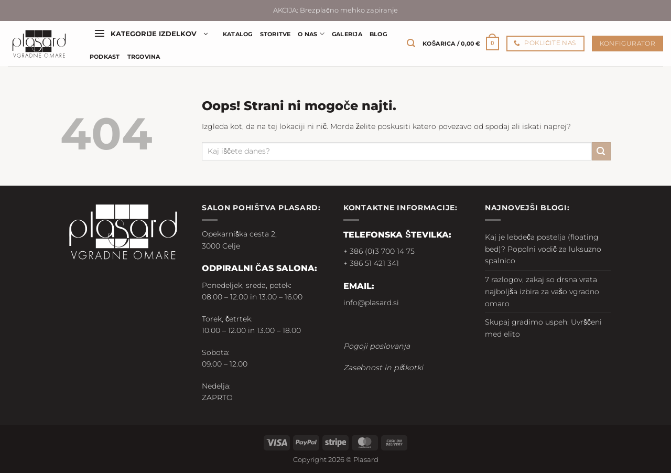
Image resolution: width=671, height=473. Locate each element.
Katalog (238, 34)
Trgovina (143, 56)
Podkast (105, 56)
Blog (378, 34)
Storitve (275, 34)
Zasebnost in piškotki (383, 367)
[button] (150, 34)
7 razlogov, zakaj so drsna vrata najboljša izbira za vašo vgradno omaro (542, 291)
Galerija (347, 34)
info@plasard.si (371, 302)
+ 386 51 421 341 (371, 263)
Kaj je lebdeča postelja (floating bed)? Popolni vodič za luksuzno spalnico (543, 249)
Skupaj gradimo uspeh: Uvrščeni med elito (543, 328)
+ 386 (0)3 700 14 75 (379, 251)
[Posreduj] (601, 151)
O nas (311, 34)
